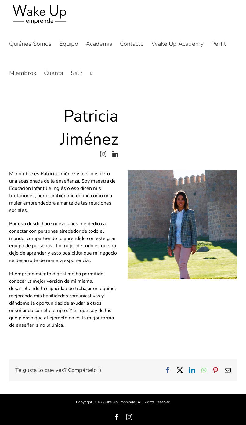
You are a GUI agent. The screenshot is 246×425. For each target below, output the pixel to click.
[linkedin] (115, 154)
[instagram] (103, 154)
